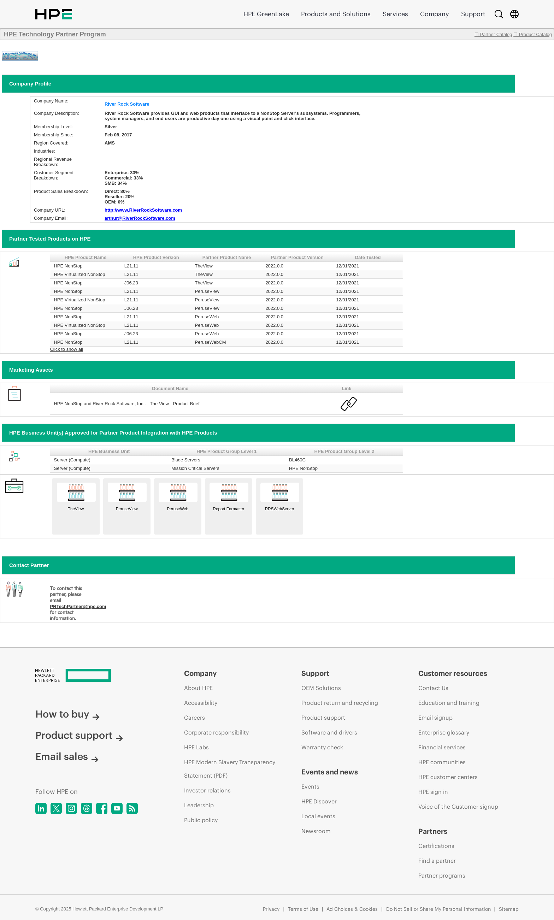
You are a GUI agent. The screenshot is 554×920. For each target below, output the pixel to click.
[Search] (499, 14)
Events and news (329, 771)
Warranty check (322, 747)
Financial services (442, 747)
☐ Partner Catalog (493, 34)
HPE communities (442, 762)
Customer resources (452, 673)
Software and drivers (329, 732)
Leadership (199, 805)
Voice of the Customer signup (458, 806)
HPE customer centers (448, 776)
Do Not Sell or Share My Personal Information (438, 909)
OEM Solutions (321, 687)
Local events (318, 816)
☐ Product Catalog (532, 34)
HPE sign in (433, 791)
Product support (79, 735)
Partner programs (441, 875)
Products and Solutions (336, 14)
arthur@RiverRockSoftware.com (140, 218)
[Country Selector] (514, 14)
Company (434, 14)
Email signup (435, 717)
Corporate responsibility (216, 732)
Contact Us (433, 687)
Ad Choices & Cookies (352, 909)
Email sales (67, 756)
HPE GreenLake (266, 14)
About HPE (198, 687)
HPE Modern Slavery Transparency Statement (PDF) (229, 769)
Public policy (201, 820)
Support (473, 14)
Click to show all (66, 349)
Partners (432, 831)
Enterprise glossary (443, 732)
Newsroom (316, 831)
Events (310, 786)
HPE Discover (319, 801)
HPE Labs (196, 747)
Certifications (436, 845)
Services (395, 14)
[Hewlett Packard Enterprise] (96, 676)
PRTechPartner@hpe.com (78, 606)
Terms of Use (303, 909)
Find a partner (437, 860)
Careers (194, 717)
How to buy (67, 714)
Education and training (448, 702)
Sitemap (509, 909)
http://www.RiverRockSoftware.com (143, 210)
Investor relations (207, 790)
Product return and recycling (339, 702)
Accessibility (200, 702)
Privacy (271, 909)
